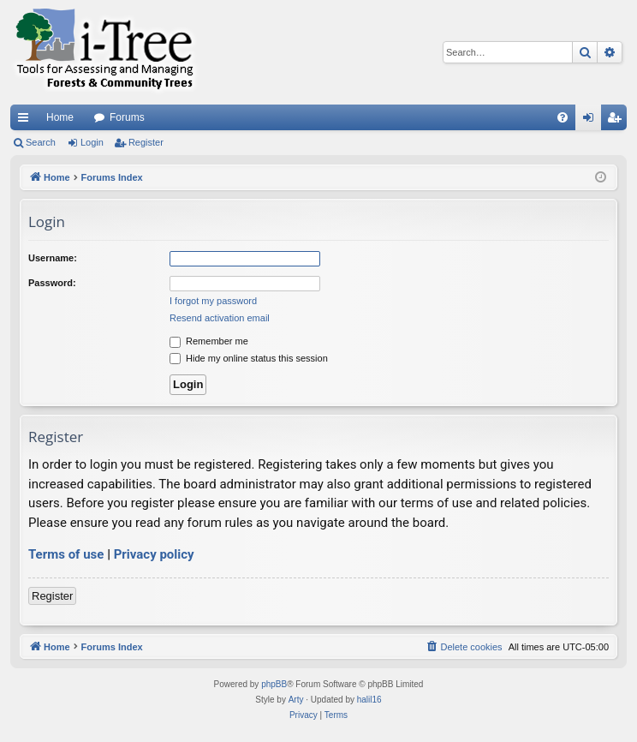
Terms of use (66, 554)
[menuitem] (562, 117)
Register (146, 142)
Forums (127, 117)
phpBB (274, 684)
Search (41, 142)
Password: (52, 283)
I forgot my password (213, 301)
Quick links (26, 120)
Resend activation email (220, 318)
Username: (52, 258)
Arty (296, 699)
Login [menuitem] (592, 120)
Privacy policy (154, 554)
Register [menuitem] (618, 120)
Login (92, 142)
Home (60, 117)
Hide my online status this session (249, 358)
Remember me (209, 341)
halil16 (369, 699)
